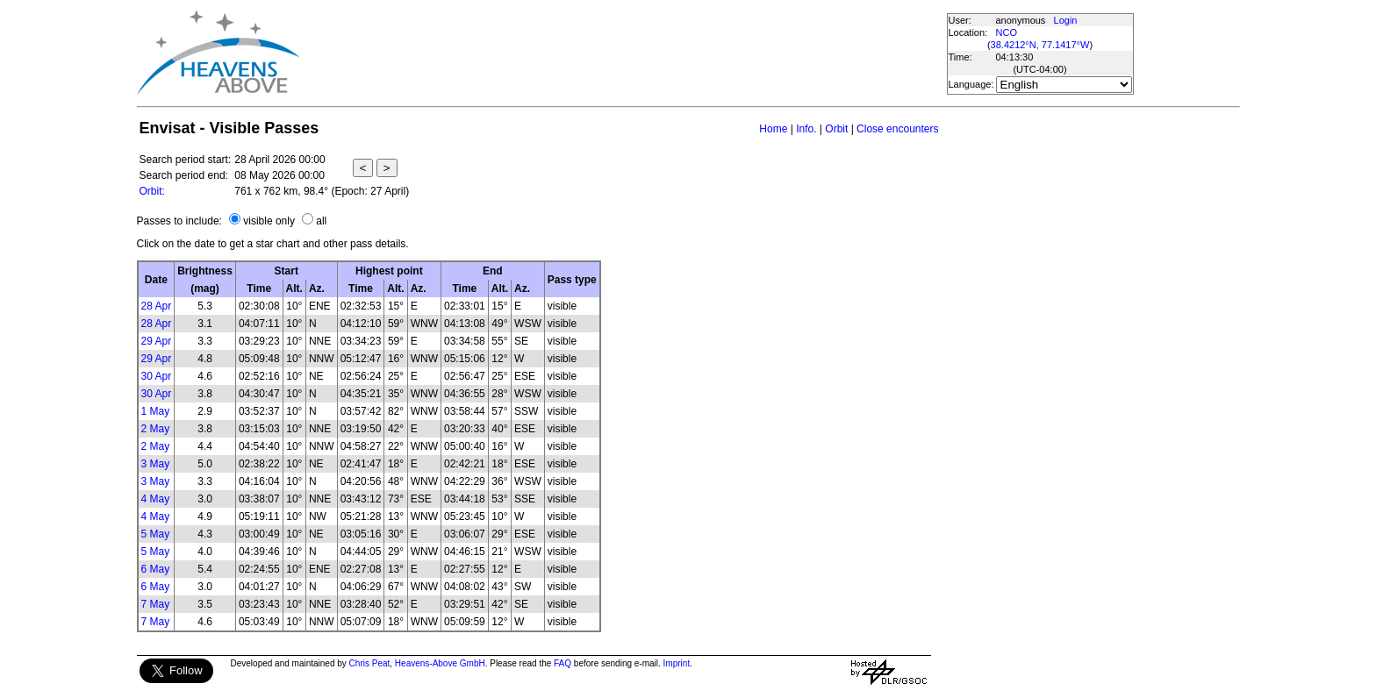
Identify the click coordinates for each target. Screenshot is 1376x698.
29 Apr (156, 341)
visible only (269, 221)
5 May (155, 534)
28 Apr (156, 306)
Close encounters (897, 129)
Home (773, 129)
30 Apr (156, 376)
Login (1066, 20)
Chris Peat (370, 663)
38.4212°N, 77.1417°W (1040, 44)
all (321, 221)
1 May (155, 411)
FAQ (562, 663)
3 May (155, 464)
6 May (155, 569)
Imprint (677, 663)
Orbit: (152, 191)
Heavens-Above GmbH (440, 663)
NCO (1006, 32)
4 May (155, 499)
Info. (806, 129)
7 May (155, 604)
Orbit (836, 129)
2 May (155, 429)
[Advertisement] (622, 52)
